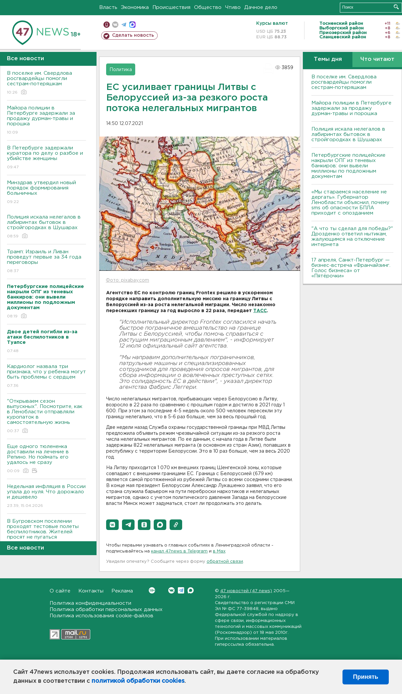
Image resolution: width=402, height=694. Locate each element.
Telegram (181, 590)
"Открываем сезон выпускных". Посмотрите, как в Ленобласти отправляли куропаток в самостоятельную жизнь (46, 416)
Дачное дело (260, 7)
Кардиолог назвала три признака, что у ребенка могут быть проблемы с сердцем (46, 376)
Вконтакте (152, 590)
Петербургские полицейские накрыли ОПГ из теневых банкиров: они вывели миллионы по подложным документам (348, 166)
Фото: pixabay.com (127, 280)
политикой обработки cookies (138, 681)
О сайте (60, 591)
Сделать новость (133, 35)
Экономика (135, 7)
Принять (365, 677)
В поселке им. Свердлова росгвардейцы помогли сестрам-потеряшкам (46, 83)
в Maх (219, 551)
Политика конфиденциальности (90, 603)
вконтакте (115, 24)
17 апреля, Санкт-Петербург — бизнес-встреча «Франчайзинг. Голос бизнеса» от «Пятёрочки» (350, 268)
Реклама (122, 591)
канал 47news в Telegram (179, 551)
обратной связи (225, 561)
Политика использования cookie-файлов (101, 616)
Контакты (90, 591)
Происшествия (171, 7)
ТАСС (260, 311)
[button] (112, 524)
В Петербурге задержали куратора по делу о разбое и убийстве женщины (46, 158)
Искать (396, 6)
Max (190, 590)
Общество (207, 7)
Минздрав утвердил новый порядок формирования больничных (46, 193)
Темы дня (328, 59)
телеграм (124, 24)
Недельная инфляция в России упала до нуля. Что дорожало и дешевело (46, 496)
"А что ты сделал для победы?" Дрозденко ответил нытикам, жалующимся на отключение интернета (352, 236)
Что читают (377, 59)
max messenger (132, 24)
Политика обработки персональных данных (106, 609)
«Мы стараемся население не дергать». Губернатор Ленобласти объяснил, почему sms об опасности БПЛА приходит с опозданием (350, 202)
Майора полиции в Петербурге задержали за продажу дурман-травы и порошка (46, 120)
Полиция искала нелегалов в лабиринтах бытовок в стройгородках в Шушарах (46, 227)
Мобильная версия (106, 24)
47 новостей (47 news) (246, 591)
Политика (120, 70)
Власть (108, 7)
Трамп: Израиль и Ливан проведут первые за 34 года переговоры (46, 262)
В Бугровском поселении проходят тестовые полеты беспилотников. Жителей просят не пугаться (46, 534)
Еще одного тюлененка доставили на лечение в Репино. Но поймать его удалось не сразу (46, 459)
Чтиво (233, 7)
